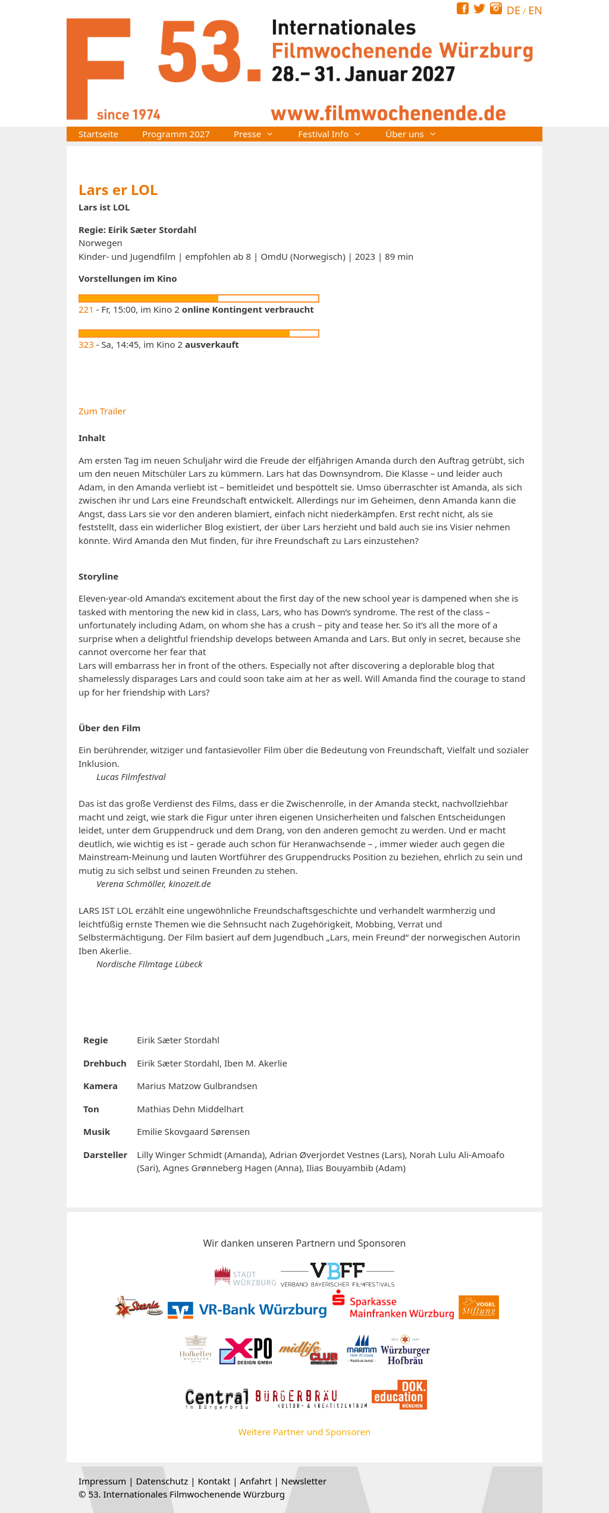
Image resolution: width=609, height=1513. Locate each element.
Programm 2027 (176, 134)
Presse (260, 134)
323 (86, 344)
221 (86, 309)
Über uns (416, 134)
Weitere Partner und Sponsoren (304, 1431)
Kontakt (213, 1481)
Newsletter (304, 1481)
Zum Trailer (102, 411)
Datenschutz (162, 1481)
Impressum (102, 1481)
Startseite (98, 134)
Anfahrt (255, 1481)
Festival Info (335, 134)
